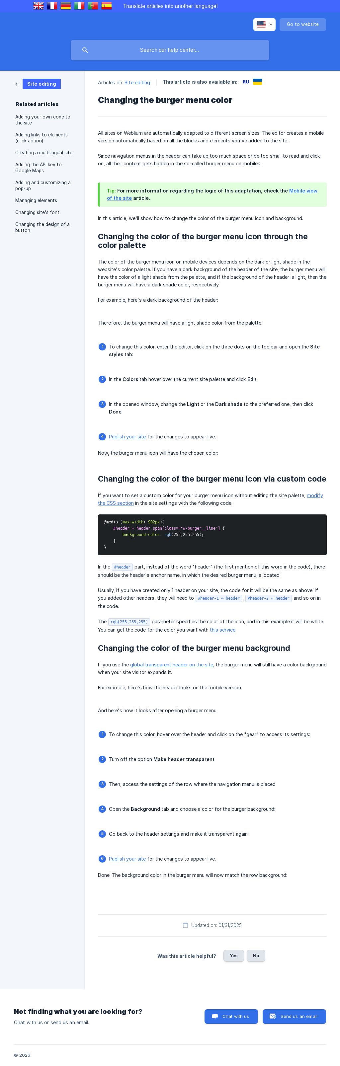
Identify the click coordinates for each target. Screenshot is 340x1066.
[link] (38, 83)
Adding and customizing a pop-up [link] (43, 185)
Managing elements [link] (36, 200)
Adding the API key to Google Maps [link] (38, 167)
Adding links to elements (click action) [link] (41, 137)
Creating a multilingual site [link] (43, 152)
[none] (264, 24)
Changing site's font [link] (37, 212)
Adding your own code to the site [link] (42, 119)
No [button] (256, 955)
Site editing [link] (137, 82)
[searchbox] (170, 50)
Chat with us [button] (235, 1016)
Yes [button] (234, 955)
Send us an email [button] (299, 1016)
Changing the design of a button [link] (42, 227)
